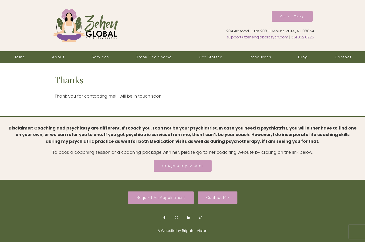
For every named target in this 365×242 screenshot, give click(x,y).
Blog (303, 57)
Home (19, 57)
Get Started (211, 57)
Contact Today (292, 16)
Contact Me (217, 197)
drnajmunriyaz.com (182, 166)
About (58, 57)
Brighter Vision (194, 230)
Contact (343, 57)
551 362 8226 (302, 37)
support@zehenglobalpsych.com (257, 37)
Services (100, 57)
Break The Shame (154, 57)
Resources (260, 57)
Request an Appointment (160, 197)
